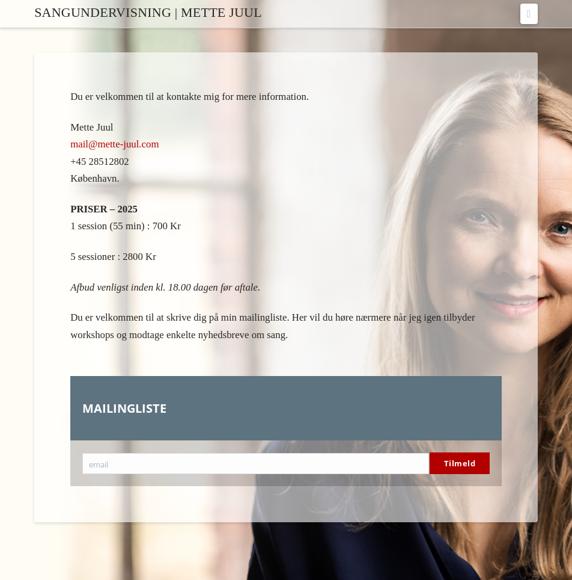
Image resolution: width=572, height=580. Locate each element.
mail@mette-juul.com (114, 144)
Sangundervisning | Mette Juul (148, 12)
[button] (529, 14)
